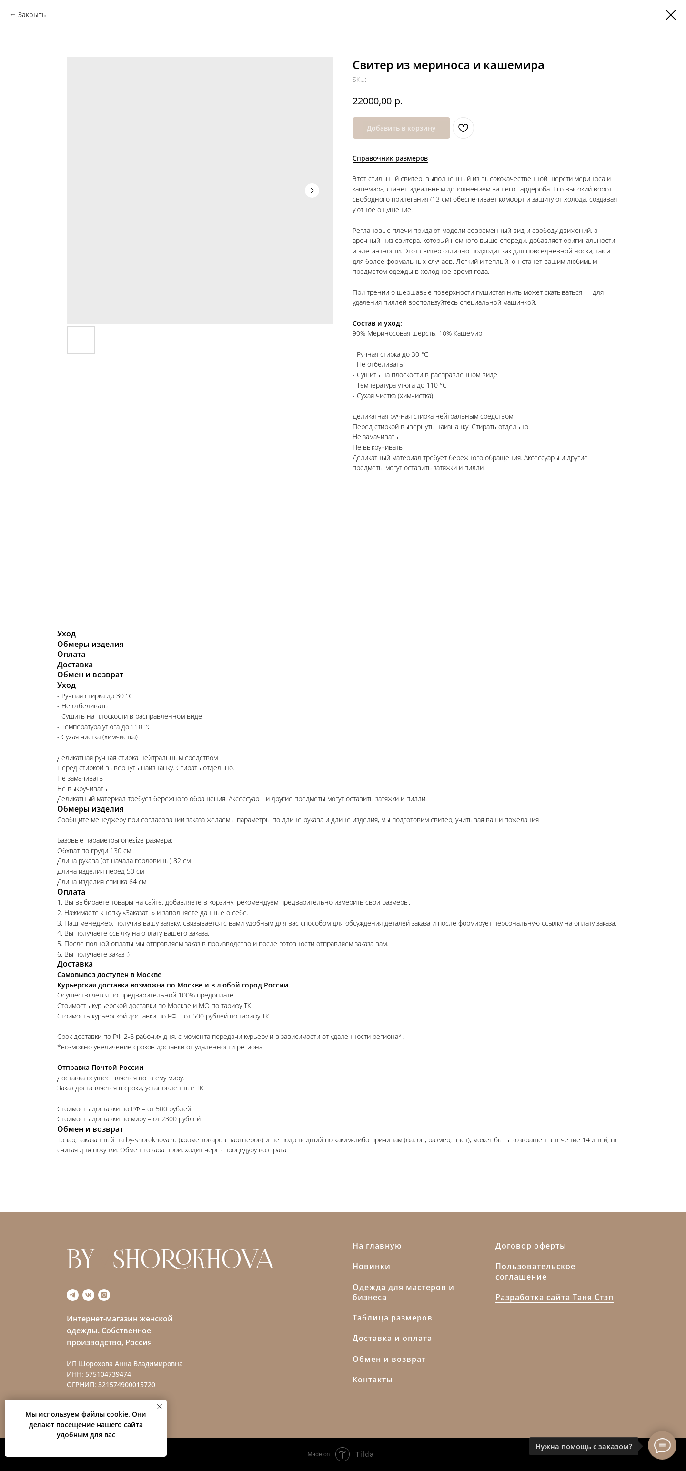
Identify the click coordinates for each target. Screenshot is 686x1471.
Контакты (373, 1379)
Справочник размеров (390, 157)
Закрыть (32, 14)
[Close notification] (159, 1406)
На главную (377, 1245)
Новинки (372, 1266)
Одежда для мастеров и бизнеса (403, 1292)
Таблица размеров (393, 1317)
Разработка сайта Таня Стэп (554, 1297)
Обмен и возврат (389, 1359)
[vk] (88, 1295)
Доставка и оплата (392, 1338)
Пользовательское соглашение (535, 1271)
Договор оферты (530, 1245)
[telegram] (73, 1295)
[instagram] (104, 1295)
